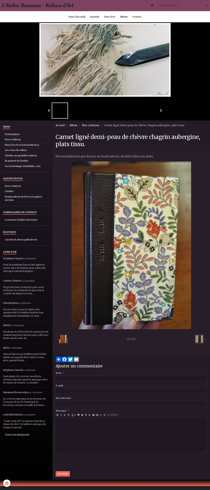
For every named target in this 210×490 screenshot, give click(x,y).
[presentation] (80, 465)
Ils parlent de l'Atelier (17, 164)
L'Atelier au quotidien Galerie (21, 159)
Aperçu (112, 419)
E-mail (59, 389)
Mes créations (90, 129)
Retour (131, 343)
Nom (58, 377)
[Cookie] (7, 483)
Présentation (12, 138)
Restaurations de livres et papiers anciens (23, 202)
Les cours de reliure (16, 154)
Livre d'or (109, 17)
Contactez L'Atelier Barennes (21, 223)
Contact (137, 17)
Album (124, 17)
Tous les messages (17, 438)
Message (61, 414)
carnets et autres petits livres (21, 243)
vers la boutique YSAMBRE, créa (22, 170)
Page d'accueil (76, 17)
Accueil (60, 129)
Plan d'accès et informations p (22, 148)
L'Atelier (9, 195)
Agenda (94, 17)
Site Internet (63, 402)
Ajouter (62, 477)
